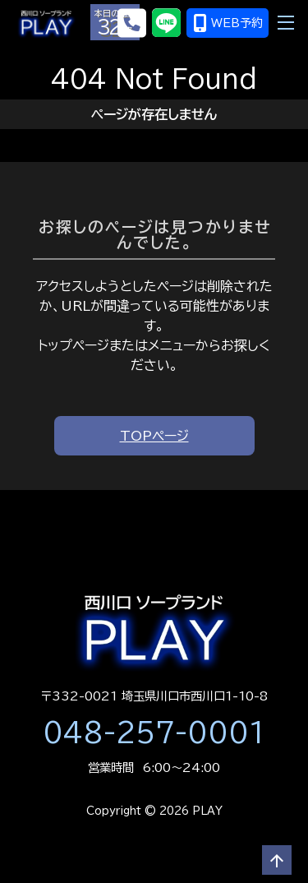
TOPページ (154, 435)
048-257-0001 (154, 732)
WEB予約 (228, 23)
